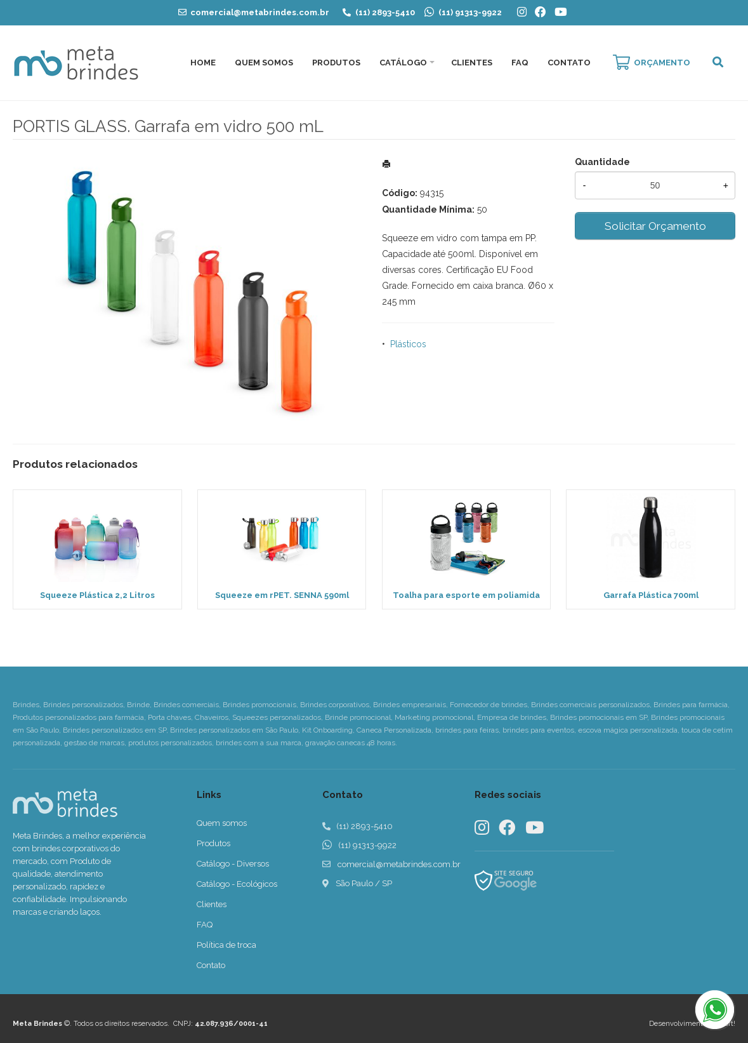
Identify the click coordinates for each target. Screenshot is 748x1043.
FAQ (519, 62)
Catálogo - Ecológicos (237, 884)
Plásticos (408, 344)
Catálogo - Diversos (233, 863)
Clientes (471, 62)
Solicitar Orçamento (655, 226)
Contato (569, 62)
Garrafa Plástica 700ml (651, 595)
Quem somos (222, 823)
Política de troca (226, 945)
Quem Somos (264, 62)
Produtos (336, 62)
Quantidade (602, 162)
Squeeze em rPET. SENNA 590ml (282, 595)
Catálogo (403, 62)
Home (203, 62)
